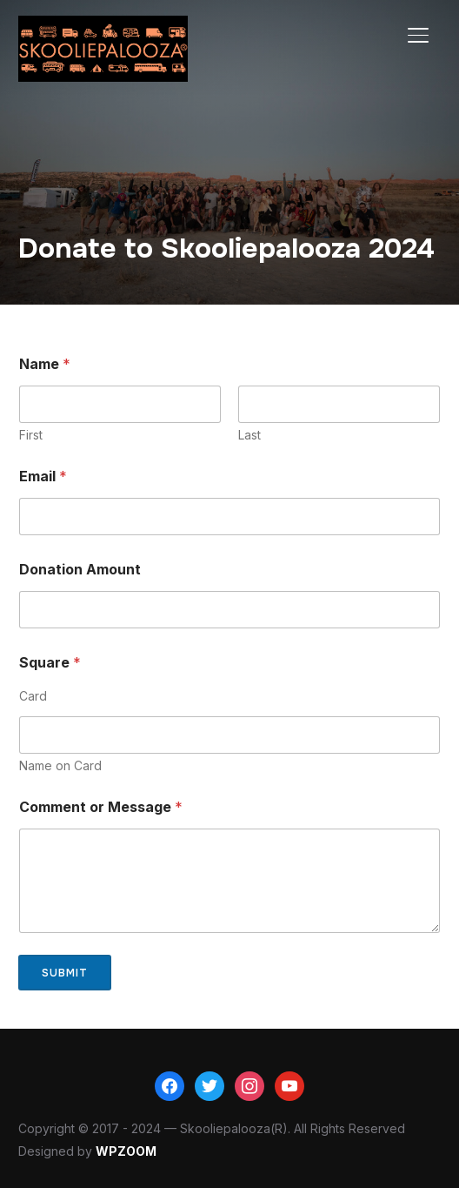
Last (249, 434)
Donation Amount (80, 569)
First (31, 434)
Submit (65, 973)
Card (33, 695)
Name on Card (60, 765)
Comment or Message (101, 807)
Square (50, 662)
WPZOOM (126, 1151)
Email (43, 476)
